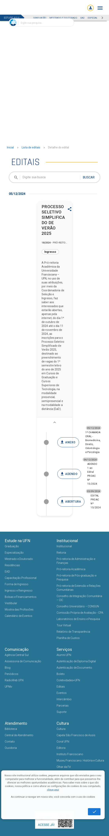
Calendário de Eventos (18, 615)
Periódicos (11, 674)
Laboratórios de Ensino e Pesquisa (78, 619)
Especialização (14, 552)
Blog (7, 667)
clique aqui (53, 789)
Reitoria (61, 552)
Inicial (10, 147)
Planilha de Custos (68, 638)
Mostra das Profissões (19, 609)
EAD (82, 18)
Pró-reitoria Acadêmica (71, 569)
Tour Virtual (64, 625)
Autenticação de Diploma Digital (76, 661)
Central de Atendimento (19, 735)
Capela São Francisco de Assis (76, 735)
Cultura (61, 728)
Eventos (62, 692)
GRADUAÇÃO (39, 18)
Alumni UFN (64, 655)
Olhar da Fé (64, 766)
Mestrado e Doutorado (19, 558)
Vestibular (11, 603)
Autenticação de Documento (74, 667)
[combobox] (41, 22)
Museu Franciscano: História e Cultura (80, 760)
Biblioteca (11, 728)
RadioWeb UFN (14, 680)
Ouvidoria (11, 747)
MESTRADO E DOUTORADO (63, 18)
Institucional (64, 546)
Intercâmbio (64, 699)
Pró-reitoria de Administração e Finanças (76, 560)
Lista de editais (31, 147)
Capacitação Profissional (20, 577)
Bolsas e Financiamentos (20, 596)
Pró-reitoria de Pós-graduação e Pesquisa (76, 577)
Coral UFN (63, 741)
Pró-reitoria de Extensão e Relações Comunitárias (79, 587)
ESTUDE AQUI (11, 17)
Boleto (61, 674)
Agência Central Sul (17, 655)
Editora (61, 747)
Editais (61, 686)
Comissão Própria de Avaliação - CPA (80, 612)
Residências (12, 565)
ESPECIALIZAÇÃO (96, 18)
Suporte (61, 711)
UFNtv (8, 686)
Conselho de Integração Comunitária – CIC (79, 598)
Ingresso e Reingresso (19, 590)
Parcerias (63, 705)
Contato (10, 741)
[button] (100, 8)
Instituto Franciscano (70, 754)
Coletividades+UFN (68, 680)
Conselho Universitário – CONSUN (78, 606)
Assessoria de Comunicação (23, 661)
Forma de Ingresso (16, 584)
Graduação (12, 546)
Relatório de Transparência (73, 631)
